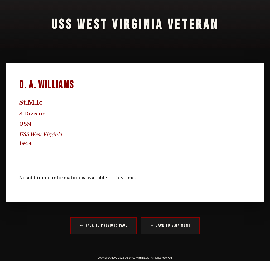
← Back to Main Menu (170, 225)
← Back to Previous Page (103, 225)
